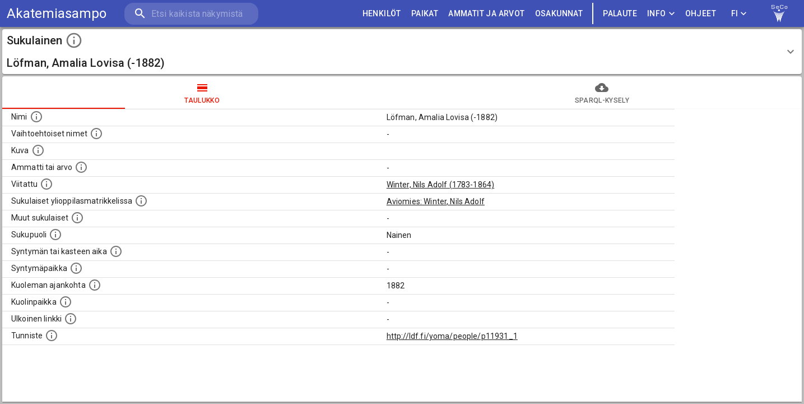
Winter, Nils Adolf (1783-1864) (441, 184)
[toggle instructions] (74, 40)
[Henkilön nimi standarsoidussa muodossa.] (36, 117)
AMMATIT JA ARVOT (486, 13)
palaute (620, 13)
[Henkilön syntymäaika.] (116, 251)
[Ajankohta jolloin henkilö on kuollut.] (95, 285)
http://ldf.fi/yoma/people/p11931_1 (452, 336)
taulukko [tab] (202, 92)
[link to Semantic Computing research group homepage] (779, 13)
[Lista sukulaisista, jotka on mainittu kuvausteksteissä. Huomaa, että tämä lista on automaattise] (77, 218)
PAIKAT (425, 13)
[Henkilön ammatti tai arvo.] (81, 167)
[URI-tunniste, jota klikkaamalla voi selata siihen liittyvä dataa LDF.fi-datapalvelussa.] (52, 336)
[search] (190, 14)
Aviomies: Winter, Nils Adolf (436, 201)
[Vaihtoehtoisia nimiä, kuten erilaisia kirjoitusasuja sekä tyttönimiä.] (96, 134)
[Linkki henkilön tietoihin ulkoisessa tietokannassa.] (71, 319)
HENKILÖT (382, 13)
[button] (402, 51)
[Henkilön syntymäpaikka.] (76, 268)
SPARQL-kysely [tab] (602, 92)
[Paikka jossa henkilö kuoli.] (66, 302)
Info (661, 13)
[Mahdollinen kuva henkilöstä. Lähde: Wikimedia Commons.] (38, 150)
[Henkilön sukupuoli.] (55, 235)
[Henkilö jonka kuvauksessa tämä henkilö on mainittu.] (46, 184)
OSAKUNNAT (559, 13)
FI (739, 13)
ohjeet (701, 13)
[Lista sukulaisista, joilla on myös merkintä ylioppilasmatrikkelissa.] (141, 201)
